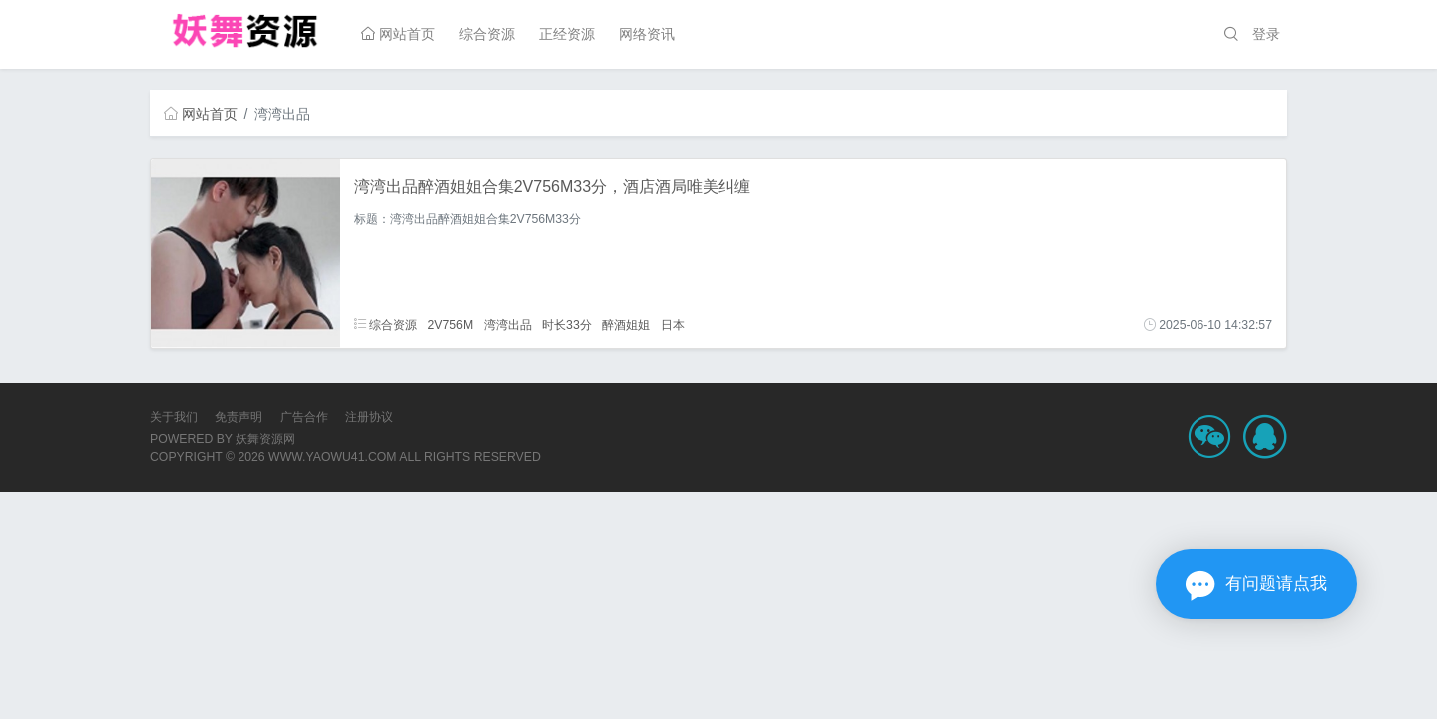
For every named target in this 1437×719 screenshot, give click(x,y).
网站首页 (398, 34)
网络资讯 (647, 34)
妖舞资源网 (265, 439)
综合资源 (487, 34)
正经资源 (567, 34)
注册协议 (369, 417)
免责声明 (238, 417)
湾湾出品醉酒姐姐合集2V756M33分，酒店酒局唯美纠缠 (552, 186)
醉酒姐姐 (626, 325)
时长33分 (567, 325)
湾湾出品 (508, 325)
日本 (673, 325)
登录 (1266, 34)
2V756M (450, 325)
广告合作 (304, 417)
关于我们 (174, 417)
